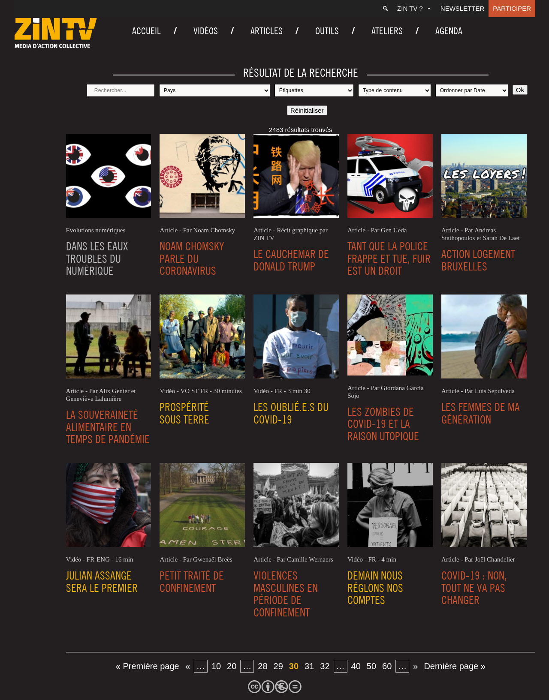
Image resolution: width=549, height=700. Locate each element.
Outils (327, 30)
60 (387, 666)
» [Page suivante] (415, 666)
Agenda (448, 30)
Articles (266, 30)
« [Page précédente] (187, 666)
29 (278, 666)
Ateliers (387, 30)
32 (324, 666)
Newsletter (462, 8)
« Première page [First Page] (147, 666)
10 (216, 666)
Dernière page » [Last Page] (454, 666)
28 (262, 666)
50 (371, 666)
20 (231, 666)
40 (356, 666)
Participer (512, 8)
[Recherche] (385, 8)
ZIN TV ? (414, 8)
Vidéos (205, 30)
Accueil (146, 30)
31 (309, 666)
